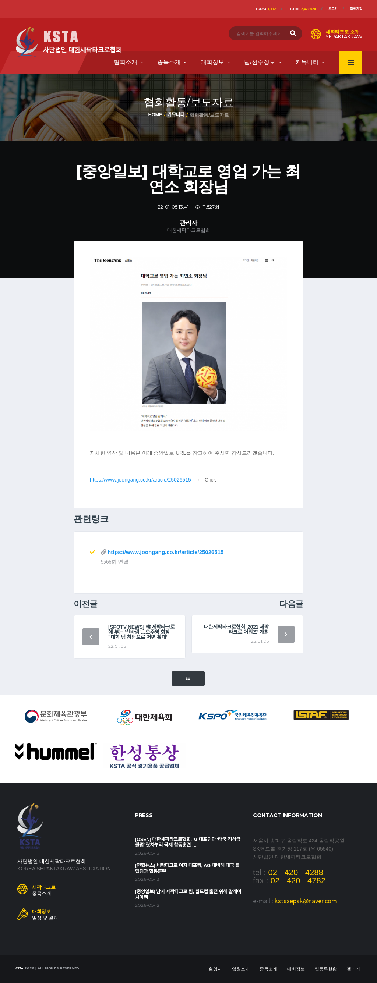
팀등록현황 (326, 969)
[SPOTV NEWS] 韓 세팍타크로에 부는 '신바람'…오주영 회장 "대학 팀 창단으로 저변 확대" (141, 632)
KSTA (19, 968)
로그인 (333, 9)
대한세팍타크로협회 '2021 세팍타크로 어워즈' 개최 (236, 629)
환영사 (215, 969)
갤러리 (353, 969)
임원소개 (241, 969)
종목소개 (169, 62)
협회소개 (125, 62)
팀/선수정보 (259, 62)
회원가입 (356, 9)
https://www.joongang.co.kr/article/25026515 (140, 480)
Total (302, 9)
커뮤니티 (307, 62)
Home (155, 114)
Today (266, 9)
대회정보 (212, 62)
